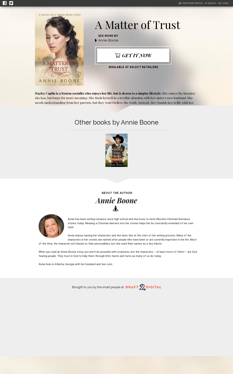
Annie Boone (108, 40)
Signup (210, 3)
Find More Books (191, 3)
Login (223, 3)
